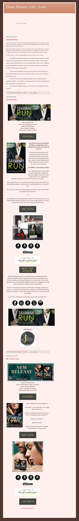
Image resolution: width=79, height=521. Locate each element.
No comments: (25, 351)
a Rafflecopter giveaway (27, 508)
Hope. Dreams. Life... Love (26, 7)
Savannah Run (11, 100)
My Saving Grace (12, 359)
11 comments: (25, 92)
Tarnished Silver (12, 40)
